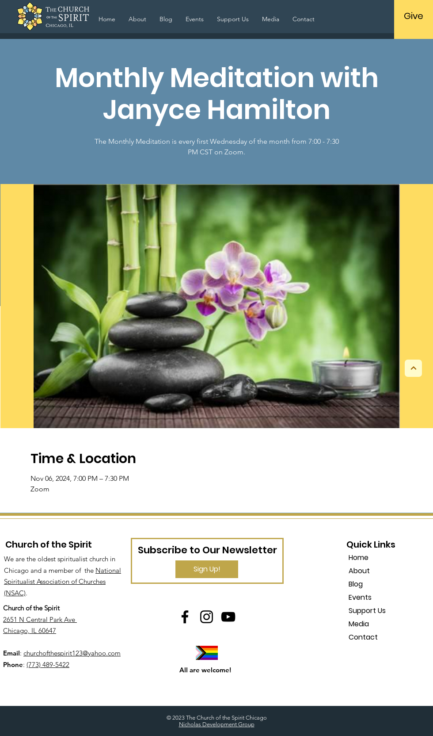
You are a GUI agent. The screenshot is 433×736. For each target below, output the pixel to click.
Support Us (367, 611)
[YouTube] (228, 616)
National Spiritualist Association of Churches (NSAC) (62, 581)
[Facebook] (185, 616)
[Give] (413, 16)
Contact (363, 637)
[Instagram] (206, 616)
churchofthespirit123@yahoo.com (72, 653)
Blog (356, 584)
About (359, 571)
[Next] (413, 368)
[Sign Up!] (206, 569)
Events (360, 597)
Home (358, 557)
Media (359, 624)
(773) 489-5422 (48, 664)
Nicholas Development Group (216, 724)
